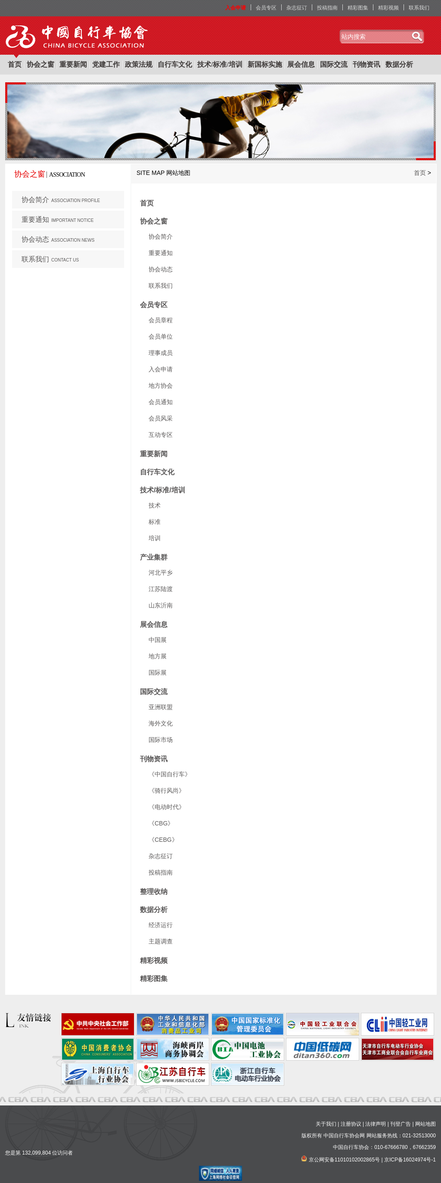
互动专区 (161, 434)
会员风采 (161, 418)
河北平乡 (161, 572)
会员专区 (266, 8)
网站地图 (425, 1124)
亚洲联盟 (161, 707)
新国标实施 (265, 64)
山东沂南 (161, 605)
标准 (155, 521)
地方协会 (161, 385)
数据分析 (399, 64)
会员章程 (161, 320)
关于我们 (326, 1124)
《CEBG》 (163, 839)
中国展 (158, 639)
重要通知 (57, 219)
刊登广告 (400, 1124)
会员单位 (161, 336)
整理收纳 (154, 891)
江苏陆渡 (161, 588)
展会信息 (301, 64)
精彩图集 (358, 8)
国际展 (158, 672)
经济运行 (161, 924)
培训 (155, 538)
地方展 (158, 656)
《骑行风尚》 (167, 790)
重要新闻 (73, 64)
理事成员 (161, 352)
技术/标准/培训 (219, 64)
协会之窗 (40, 64)
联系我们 (419, 8)
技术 (155, 505)
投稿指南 (327, 8)
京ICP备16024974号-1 (410, 1160)
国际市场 (161, 739)
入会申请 (235, 8)
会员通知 (161, 401)
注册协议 (351, 1124)
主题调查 (161, 941)
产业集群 (154, 557)
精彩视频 (388, 8)
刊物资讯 (366, 64)
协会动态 (58, 239)
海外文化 (161, 723)
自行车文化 (175, 64)
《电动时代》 (167, 806)
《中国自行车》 (170, 774)
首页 (15, 64)
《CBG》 (161, 823)
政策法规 (138, 64)
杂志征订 (296, 8)
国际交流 (334, 64)
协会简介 (61, 199)
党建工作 (106, 64)
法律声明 (375, 1124)
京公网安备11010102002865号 (344, 1160)
